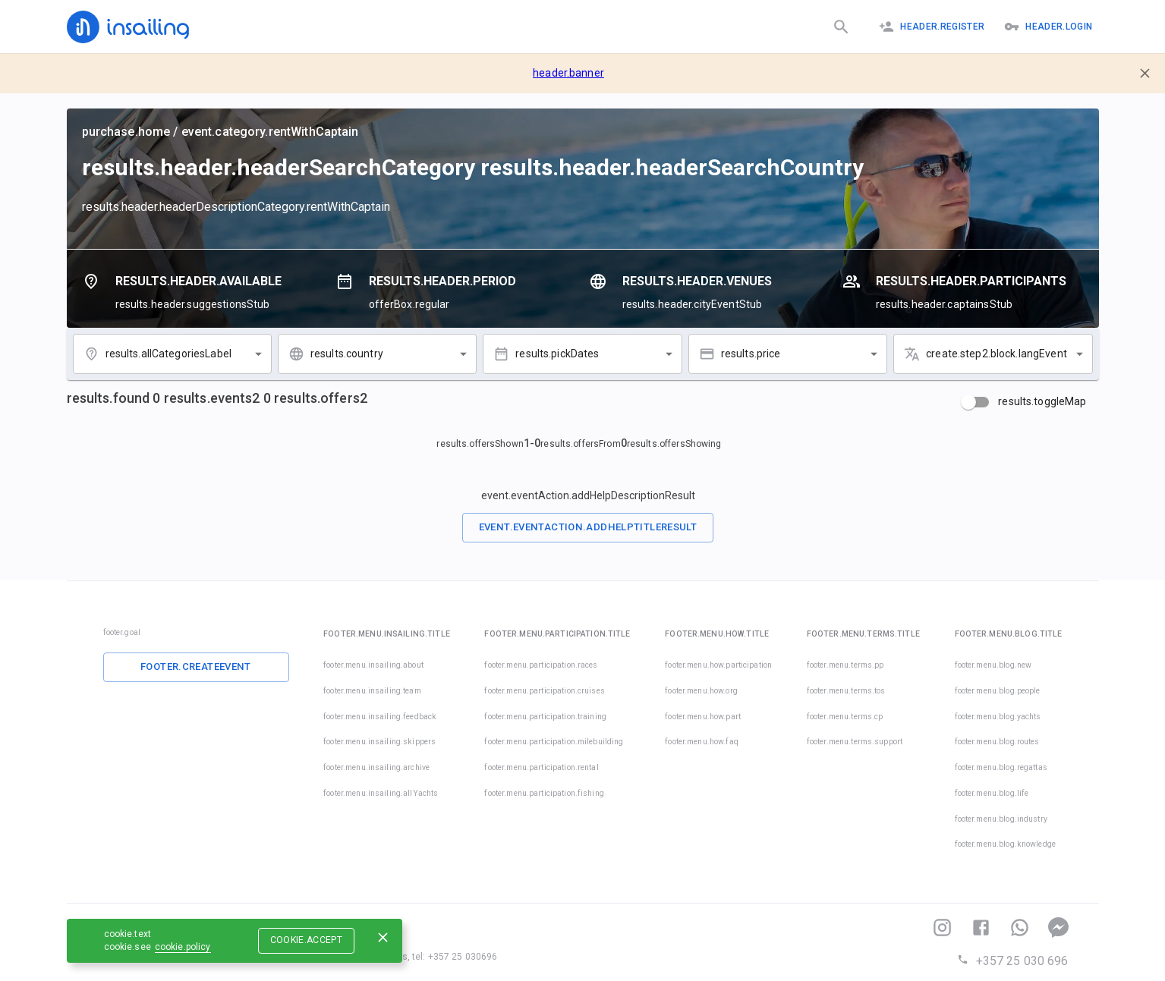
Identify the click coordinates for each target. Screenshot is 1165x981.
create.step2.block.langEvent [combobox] (996, 353)
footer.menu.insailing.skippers (379, 742)
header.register (931, 26)
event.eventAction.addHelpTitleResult (588, 527)
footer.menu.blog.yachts (998, 717)
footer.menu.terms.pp (845, 665)
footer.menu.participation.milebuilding (553, 742)
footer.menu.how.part (703, 717)
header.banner (568, 73)
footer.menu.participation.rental (541, 767)
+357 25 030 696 (1012, 961)
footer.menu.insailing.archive (376, 767)
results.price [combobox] (751, 353)
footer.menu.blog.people (998, 691)
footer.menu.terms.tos (846, 691)
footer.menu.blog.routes (997, 742)
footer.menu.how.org (701, 691)
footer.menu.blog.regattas (1001, 767)
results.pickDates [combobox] (557, 353)
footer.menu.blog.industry (1001, 819)
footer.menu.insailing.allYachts (380, 793)
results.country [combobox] (346, 353)
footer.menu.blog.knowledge (1005, 844)
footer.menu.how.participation (718, 665)
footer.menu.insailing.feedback (379, 717)
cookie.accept (306, 940)
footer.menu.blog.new (993, 665)
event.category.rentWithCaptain (270, 131)
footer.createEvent (195, 666)
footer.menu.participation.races (540, 665)
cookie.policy (183, 947)
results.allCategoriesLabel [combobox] (168, 353)
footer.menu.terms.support (854, 742)
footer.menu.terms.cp (845, 717)
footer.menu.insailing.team (371, 691)
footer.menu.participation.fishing (543, 793)
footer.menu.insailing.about (373, 665)
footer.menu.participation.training (545, 717)
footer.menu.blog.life (992, 793)
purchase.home (126, 131)
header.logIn (1048, 26)
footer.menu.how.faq (701, 742)
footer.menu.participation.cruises (544, 691)
